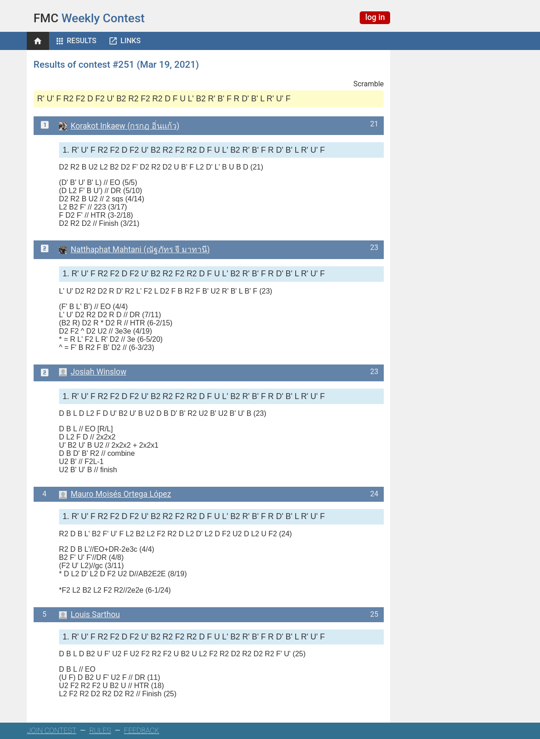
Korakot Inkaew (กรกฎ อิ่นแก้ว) (119, 125)
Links (130, 40)
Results (81, 40)
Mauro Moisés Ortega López (115, 494)
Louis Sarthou (89, 614)
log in (375, 17)
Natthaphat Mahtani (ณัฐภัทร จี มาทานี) (134, 249)
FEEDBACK (141, 730)
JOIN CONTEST (51, 730)
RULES (100, 730)
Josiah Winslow (93, 371)
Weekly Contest (89, 18)
